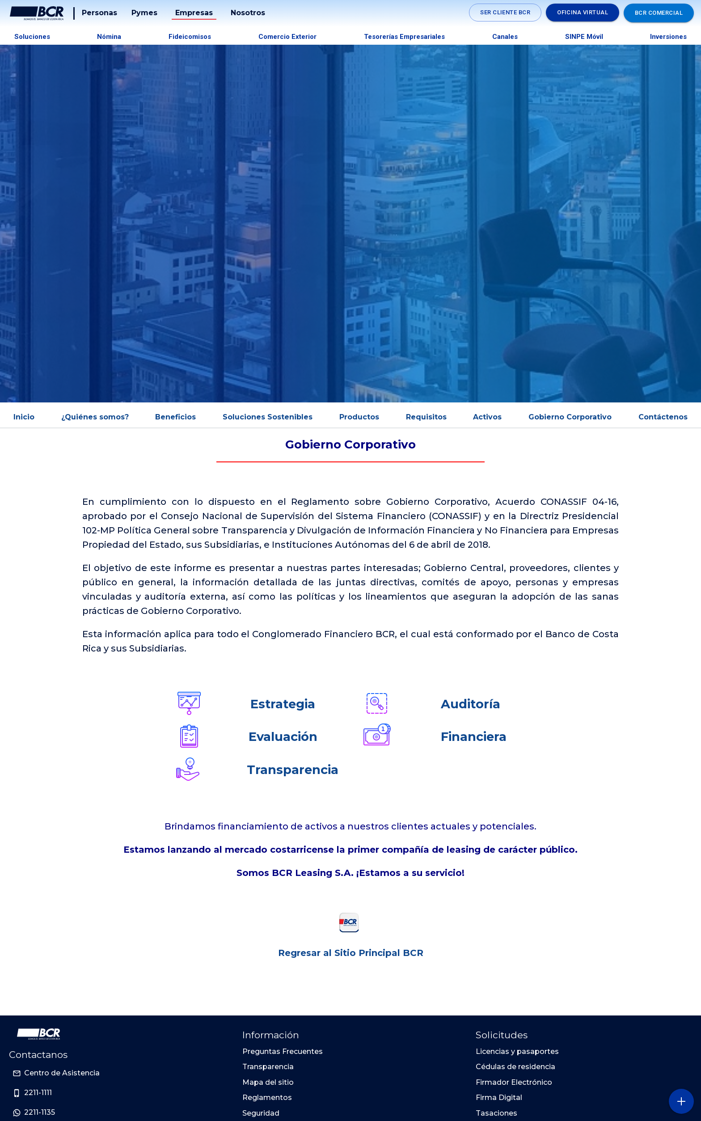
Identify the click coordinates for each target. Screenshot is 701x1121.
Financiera (474, 736)
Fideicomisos (190, 37)
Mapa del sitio (268, 1082)
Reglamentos (267, 1097)
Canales (505, 37)
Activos (487, 417)
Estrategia (282, 704)
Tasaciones (496, 1113)
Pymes (144, 12)
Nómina (109, 37)
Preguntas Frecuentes (282, 1051)
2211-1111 (38, 1092)
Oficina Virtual (582, 12)
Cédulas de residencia (515, 1066)
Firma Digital (499, 1097)
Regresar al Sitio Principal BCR (350, 953)
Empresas (194, 12)
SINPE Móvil (584, 37)
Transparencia (292, 769)
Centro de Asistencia (62, 1073)
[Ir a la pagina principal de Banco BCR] (38, 1034)
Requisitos (426, 417)
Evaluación (283, 736)
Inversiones (668, 37)
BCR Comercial (659, 12)
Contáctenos (663, 417)
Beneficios (175, 417)
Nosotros (248, 12)
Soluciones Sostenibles (267, 417)
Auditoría (470, 704)
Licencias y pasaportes (517, 1051)
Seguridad (260, 1113)
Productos (359, 417)
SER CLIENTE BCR (505, 12)
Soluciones (32, 37)
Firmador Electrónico (514, 1082)
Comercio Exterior (287, 37)
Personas (99, 12)
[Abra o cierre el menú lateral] (681, 1101)
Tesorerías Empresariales (404, 37)
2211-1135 (39, 1112)
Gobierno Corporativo (570, 417)
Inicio (23, 417)
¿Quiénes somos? (95, 417)
